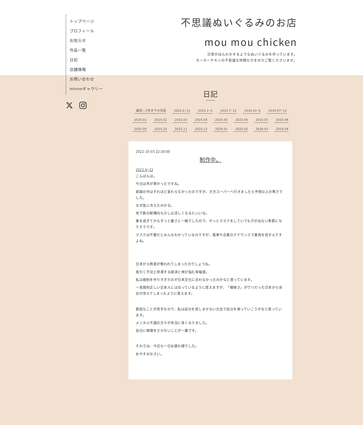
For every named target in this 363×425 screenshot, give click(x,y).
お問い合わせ (82, 79)
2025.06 (241, 119)
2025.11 (181, 129)
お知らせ (78, 40)
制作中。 (210, 159)
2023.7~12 (228, 110)
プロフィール (82, 31)
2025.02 (161, 119)
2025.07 (262, 119)
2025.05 (221, 119)
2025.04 (201, 119)
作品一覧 (78, 50)
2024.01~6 (252, 110)
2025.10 (161, 129)
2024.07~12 (278, 110)
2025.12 (201, 129)
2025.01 (140, 119)
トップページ (82, 21)
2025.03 (181, 119)
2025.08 (282, 119)
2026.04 (282, 129)
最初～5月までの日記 (151, 110)
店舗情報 (78, 69)
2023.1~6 (205, 110)
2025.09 (140, 129)
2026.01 (221, 129)
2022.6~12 (182, 110)
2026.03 (262, 129)
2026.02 (241, 129)
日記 (74, 59)
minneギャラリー (86, 88)
